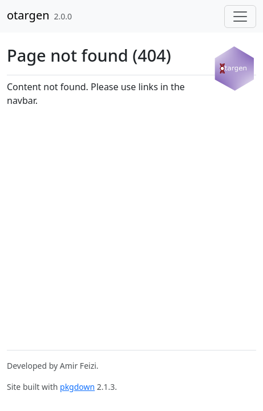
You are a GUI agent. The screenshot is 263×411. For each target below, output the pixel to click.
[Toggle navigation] (240, 16)
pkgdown (77, 386)
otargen (28, 15)
